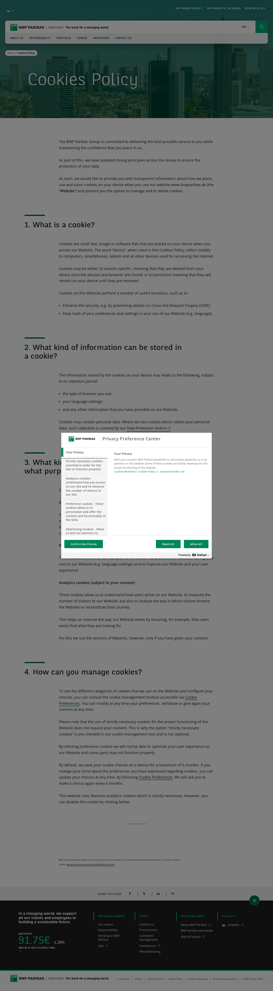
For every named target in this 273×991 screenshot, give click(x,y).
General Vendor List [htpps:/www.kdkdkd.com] (172, 471)
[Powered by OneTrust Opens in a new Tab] (194, 555)
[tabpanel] (161, 464)
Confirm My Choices (83, 544)
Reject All (168, 544)
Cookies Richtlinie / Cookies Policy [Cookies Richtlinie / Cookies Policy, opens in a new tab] (134, 471)
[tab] (84, 452)
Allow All (196, 544)
